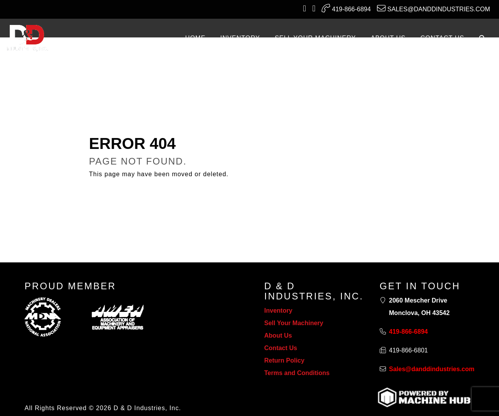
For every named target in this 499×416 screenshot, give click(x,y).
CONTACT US (442, 38)
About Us (278, 335)
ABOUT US (388, 38)
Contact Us (280, 348)
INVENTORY (240, 38)
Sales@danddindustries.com (433, 8)
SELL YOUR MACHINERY (315, 38)
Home (195, 38)
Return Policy (284, 360)
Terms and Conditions (297, 373)
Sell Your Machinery (293, 323)
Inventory (278, 310)
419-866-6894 (346, 8)
